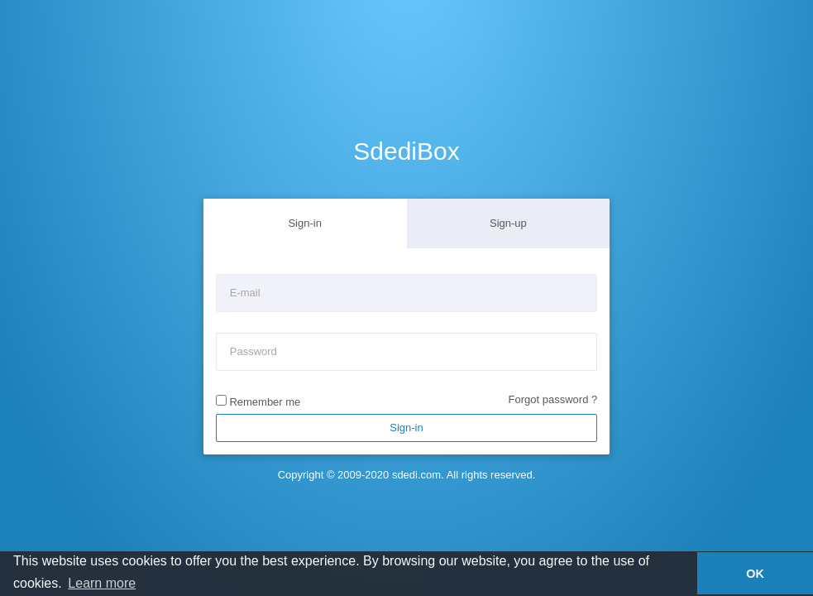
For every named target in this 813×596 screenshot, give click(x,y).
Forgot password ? (553, 399)
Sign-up (508, 223)
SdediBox (406, 151)
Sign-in (304, 223)
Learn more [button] (102, 583)
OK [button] (755, 573)
